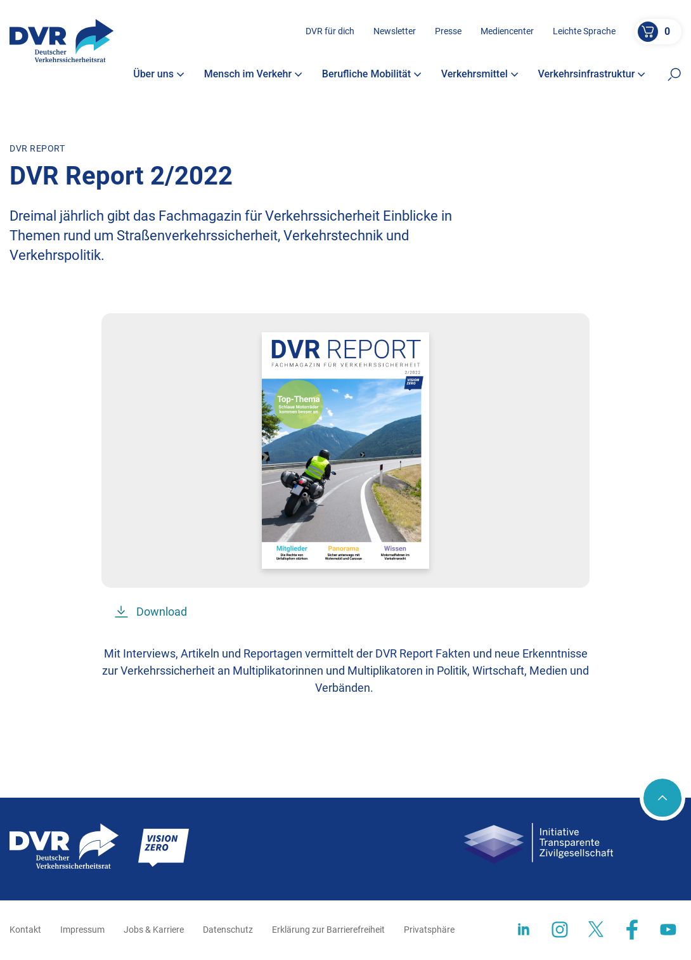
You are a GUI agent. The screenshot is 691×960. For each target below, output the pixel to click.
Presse (448, 31)
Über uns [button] (158, 74)
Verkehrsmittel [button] (480, 74)
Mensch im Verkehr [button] (253, 74)
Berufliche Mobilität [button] (372, 74)
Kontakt (25, 929)
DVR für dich (330, 31)
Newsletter (394, 31)
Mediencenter (507, 31)
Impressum (82, 929)
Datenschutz (228, 929)
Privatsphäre (429, 929)
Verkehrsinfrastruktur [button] (592, 74)
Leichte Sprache (584, 31)
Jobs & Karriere (154, 929)
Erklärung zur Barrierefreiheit (328, 929)
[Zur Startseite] (61, 40)
